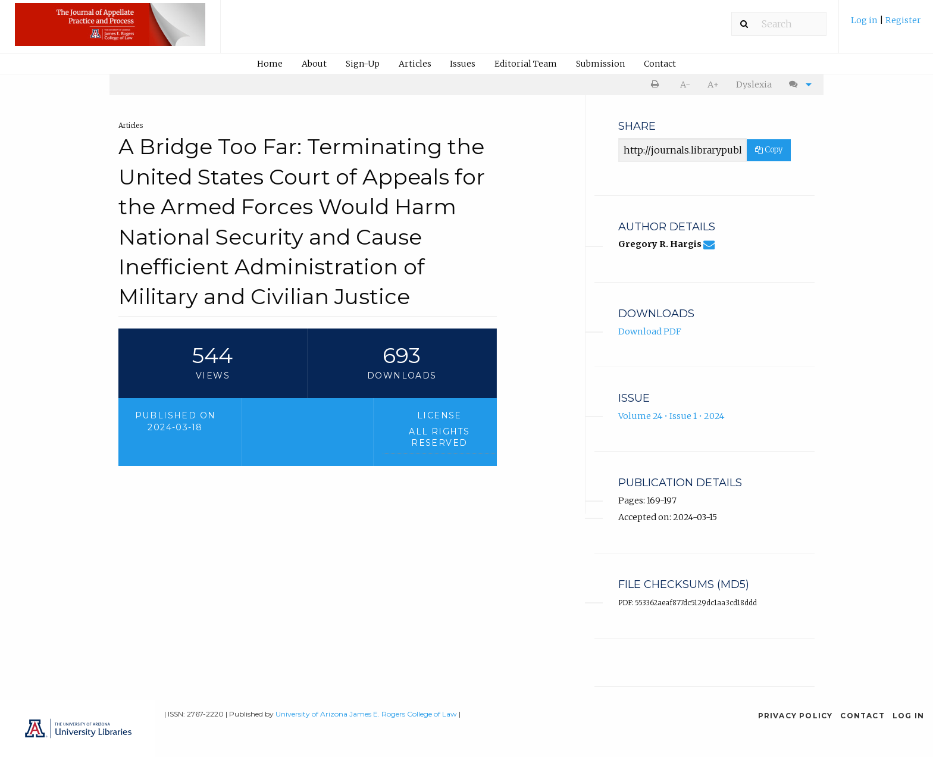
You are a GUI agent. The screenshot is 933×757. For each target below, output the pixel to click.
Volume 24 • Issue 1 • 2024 (671, 416)
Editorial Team (525, 63)
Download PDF (649, 331)
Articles (415, 63)
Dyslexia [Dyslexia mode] (754, 84)
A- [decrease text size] (685, 84)
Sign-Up (363, 63)
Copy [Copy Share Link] (768, 150)
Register (903, 20)
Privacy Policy (795, 715)
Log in (865, 20)
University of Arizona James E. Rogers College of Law (366, 713)
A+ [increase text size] (713, 84)
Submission (600, 63)
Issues (462, 63)
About (314, 63)
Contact (660, 63)
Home (270, 63)
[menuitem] (886, 24)
